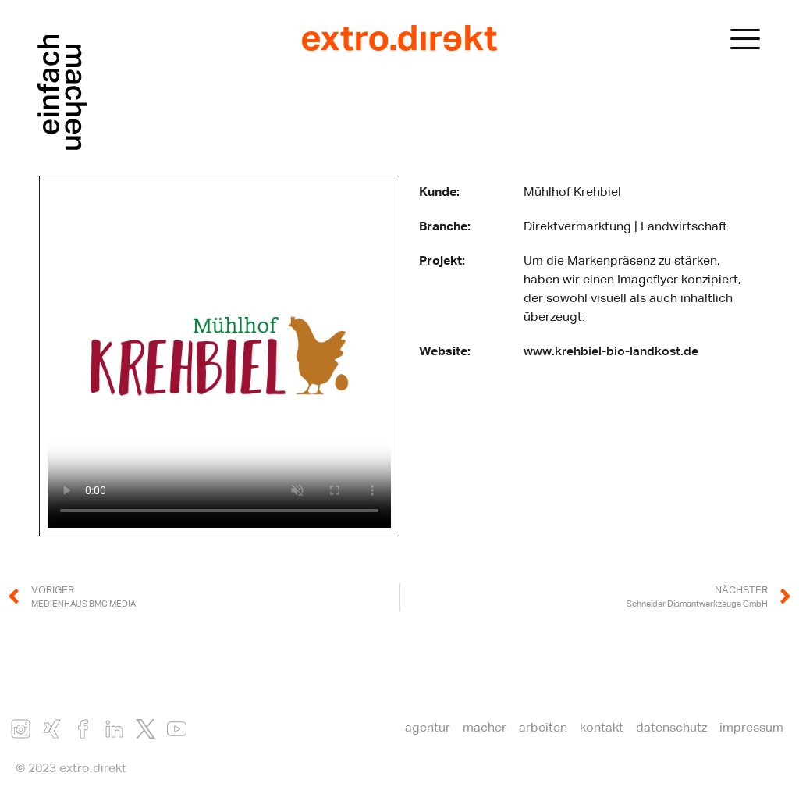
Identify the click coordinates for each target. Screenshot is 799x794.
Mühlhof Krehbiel (572, 193)
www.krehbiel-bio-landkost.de (611, 352)
